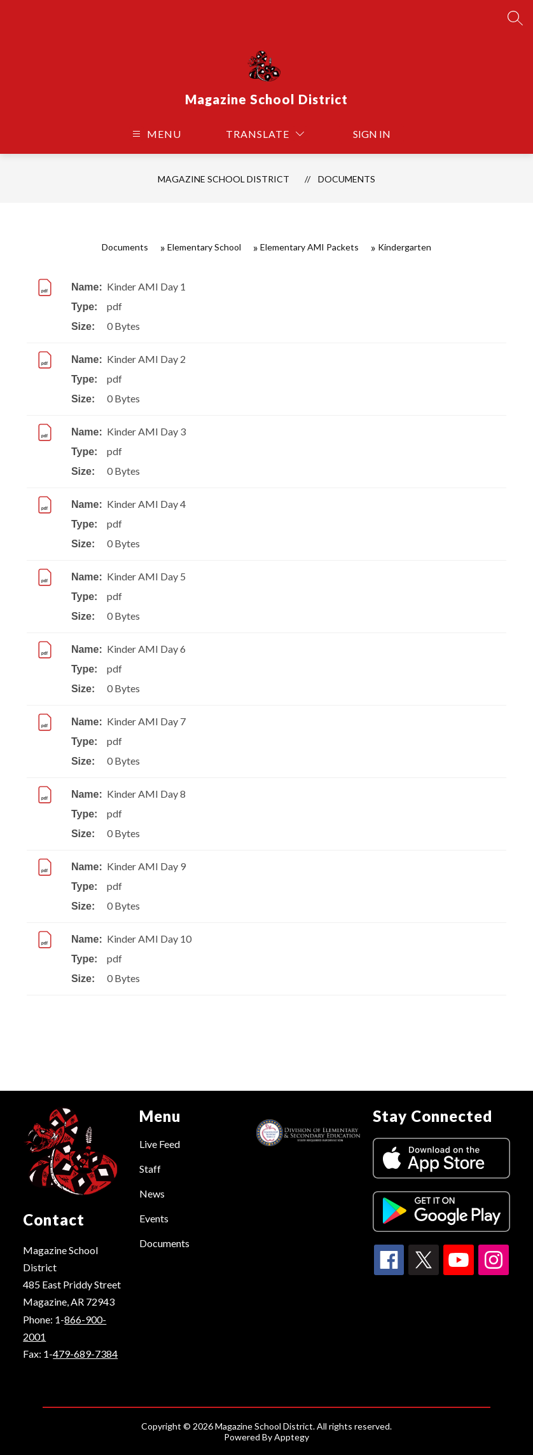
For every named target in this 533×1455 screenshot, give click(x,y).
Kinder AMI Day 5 (146, 576)
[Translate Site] (265, 134)
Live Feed (159, 1144)
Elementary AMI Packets (309, 247)
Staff (150, 1169)
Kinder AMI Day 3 (146, 431)
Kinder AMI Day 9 (146, 866)
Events (154, 1218)
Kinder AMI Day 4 (146, 504)
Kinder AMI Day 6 (146, 649)
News (152, 1193)
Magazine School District (223, 179)
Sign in (372, 134)
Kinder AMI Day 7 (146, 721)
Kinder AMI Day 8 (146, 794)
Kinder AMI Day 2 (146, 359)
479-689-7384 (85, 1354)
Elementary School (204, 247)
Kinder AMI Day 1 (146, 286)
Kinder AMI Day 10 (149, 938)
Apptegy (291, 1436)
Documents (346, 179)
